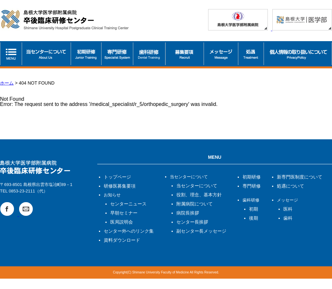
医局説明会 (121, 222)
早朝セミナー (123, 212)
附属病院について (194, 203)
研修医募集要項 (120, 186)
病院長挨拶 (187, 212)
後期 (253, 218)
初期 (253, 209)
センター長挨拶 (192, 222)
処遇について (290, 186)
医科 (287, 209)
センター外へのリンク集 (129, 231)
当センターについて (196, 185)
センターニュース (128, 203)
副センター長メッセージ (201, 231)
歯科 (287, 218)
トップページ (117, 176)
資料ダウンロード (122, 240)
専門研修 (252, 186)
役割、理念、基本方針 (199, 194)
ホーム (7, 83)
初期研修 (252, 176)
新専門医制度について (299, 176)
